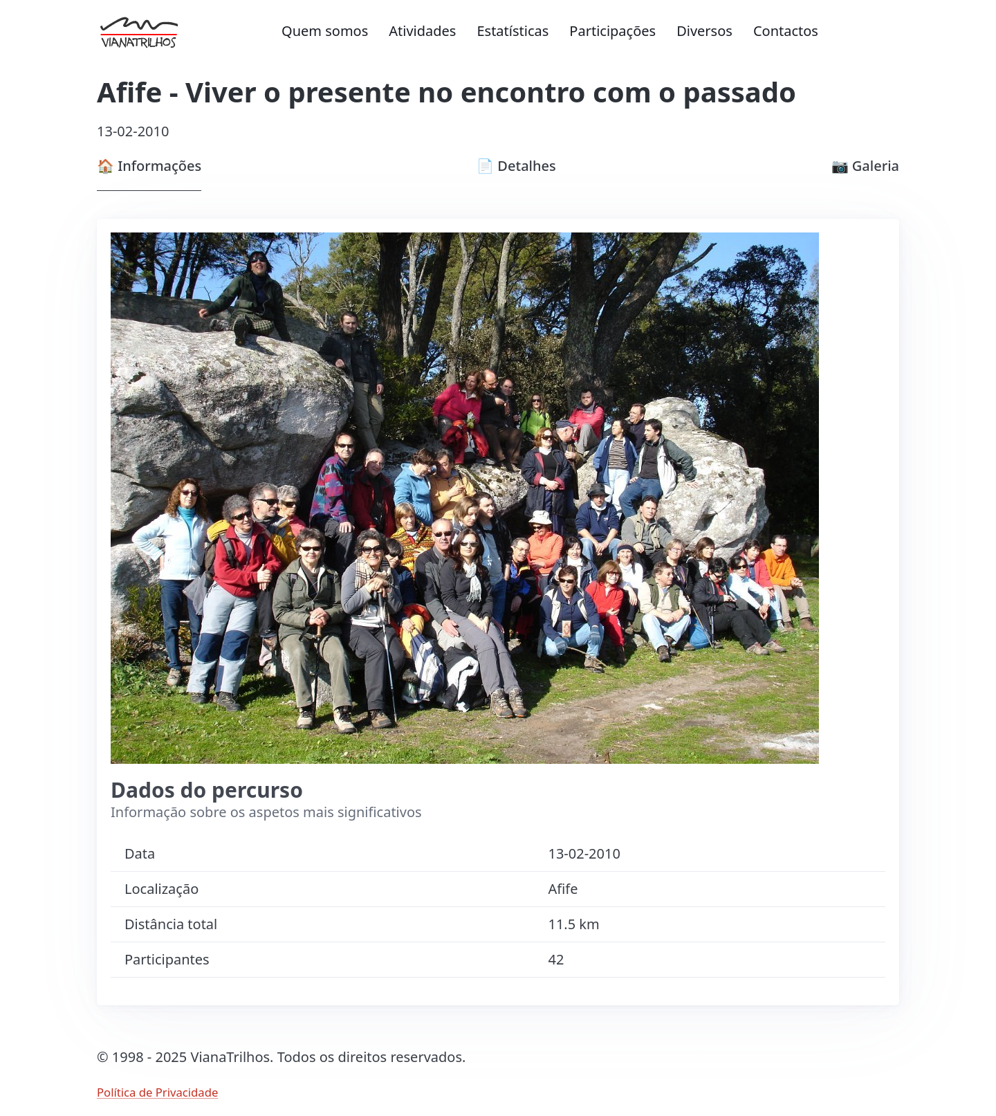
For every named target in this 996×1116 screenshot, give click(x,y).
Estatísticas (512, 30)
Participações (612, 30)
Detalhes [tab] (516, 165)
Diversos (704, 30)
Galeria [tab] (865, 165)
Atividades (422, 30)
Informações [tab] (149, 165)
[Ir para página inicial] (149, 31)
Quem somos (325, 30)
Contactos (785, 30)
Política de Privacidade (157, 1092)
